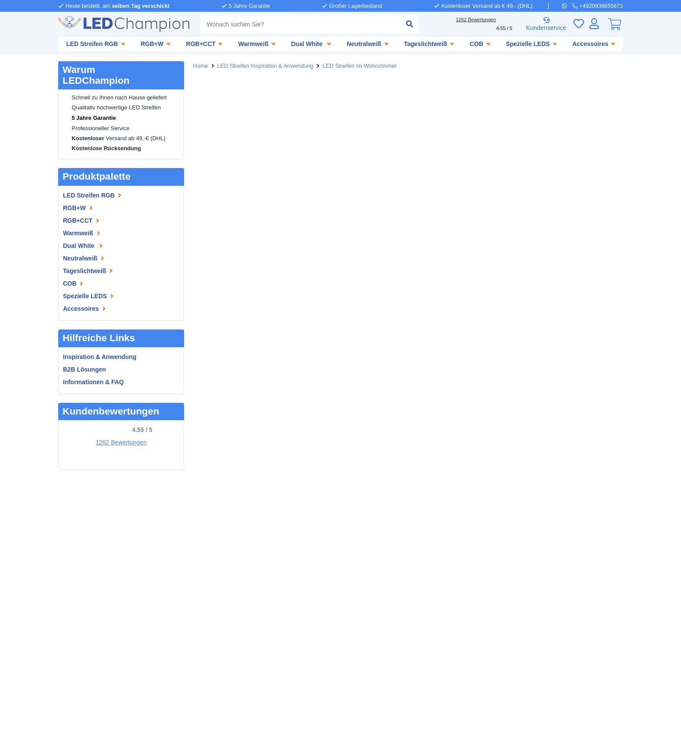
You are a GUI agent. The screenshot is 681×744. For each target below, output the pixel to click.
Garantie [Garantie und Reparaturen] (196, 533)
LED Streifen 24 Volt (86, 635)
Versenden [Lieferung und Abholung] (199, 524)
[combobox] (298, 24)
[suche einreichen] (406, 24)
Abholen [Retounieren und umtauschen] (235, 524)
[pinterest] (220, 574)
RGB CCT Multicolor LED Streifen (105, 600)
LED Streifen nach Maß (91, 592)
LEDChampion (79, 507)
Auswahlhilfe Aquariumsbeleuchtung (112, 583)
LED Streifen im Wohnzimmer (364, 66)
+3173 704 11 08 (376, 573)
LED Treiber (75, 618)
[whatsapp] (568, 6)
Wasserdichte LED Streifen (96, 574)
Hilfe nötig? (344, 507)
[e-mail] (337, 553)
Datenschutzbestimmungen (341, 724)
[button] (11, 372)
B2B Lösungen (84, 369)
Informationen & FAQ (94, 382)
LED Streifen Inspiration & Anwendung (267, 66)
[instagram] (245, 574)
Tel (660, 717)
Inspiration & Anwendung (101, 356)
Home (201, 66)
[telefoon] (598, 6)
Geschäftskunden (83, 533)
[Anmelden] (594, 23)
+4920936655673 (377, 515)
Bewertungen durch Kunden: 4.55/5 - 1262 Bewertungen (341, 733)
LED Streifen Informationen (97, 566)
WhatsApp (635, 717)
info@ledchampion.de (385, 546)
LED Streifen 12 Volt (86, 626)
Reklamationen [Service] (239, 533)
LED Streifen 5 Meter (88, 644)
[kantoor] (337, 611)
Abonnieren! (550, 626)
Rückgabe (198, 541)
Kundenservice (544, 24)
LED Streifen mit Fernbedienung (105, 609)
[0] (614, 24)
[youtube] (270, 574)
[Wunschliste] (578, 23)
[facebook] (195, 574)
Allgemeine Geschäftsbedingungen (250, 724)
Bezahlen (232, 515)
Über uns (71, 515)
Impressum (74, 524)
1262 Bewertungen (121, 442)
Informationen (80, 548)
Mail (610, 717)
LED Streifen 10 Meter (90, 653)
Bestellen (197, 515)
